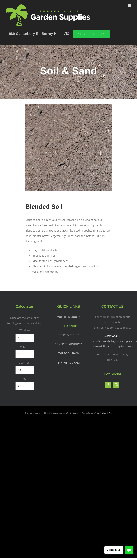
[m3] (24, 386)
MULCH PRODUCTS (68, 317)
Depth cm (25, 362)
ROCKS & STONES (68, 335)
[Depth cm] (24, 370)
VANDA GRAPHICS (103, 412)
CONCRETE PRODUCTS (68, 344)
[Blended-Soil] (68, 106)
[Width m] (24, 338)
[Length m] (24, 354)
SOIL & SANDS (68, 326)
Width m (24, 330)
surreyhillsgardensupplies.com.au (114, 346)
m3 (24, 378)
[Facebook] (108, 385)
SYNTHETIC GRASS (69, 362)
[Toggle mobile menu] (130, 5)
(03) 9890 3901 (112, 335)
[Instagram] (116, 385)
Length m (24, 346)
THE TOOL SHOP (68, 353)
